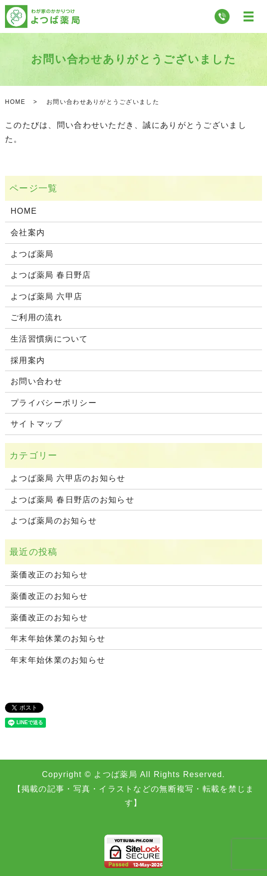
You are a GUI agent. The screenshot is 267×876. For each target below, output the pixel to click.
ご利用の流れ (36, 317)
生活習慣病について (49, 339)
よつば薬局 (31, 254)
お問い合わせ (36, 381)
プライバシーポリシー (53, 403)
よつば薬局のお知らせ (53, 520)
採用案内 (27, 360)
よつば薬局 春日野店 (50, 275)
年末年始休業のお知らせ (57, 638)
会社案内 (27, 232)
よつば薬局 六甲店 (46, 296)
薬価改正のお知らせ (49, 574)
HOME (15, 101)
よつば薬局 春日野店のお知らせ (72, 499)
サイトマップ (36, 424)
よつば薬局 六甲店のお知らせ (67, 478)
